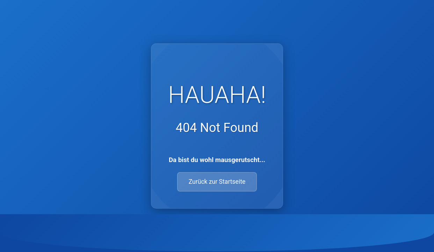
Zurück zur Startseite (217, 181)
